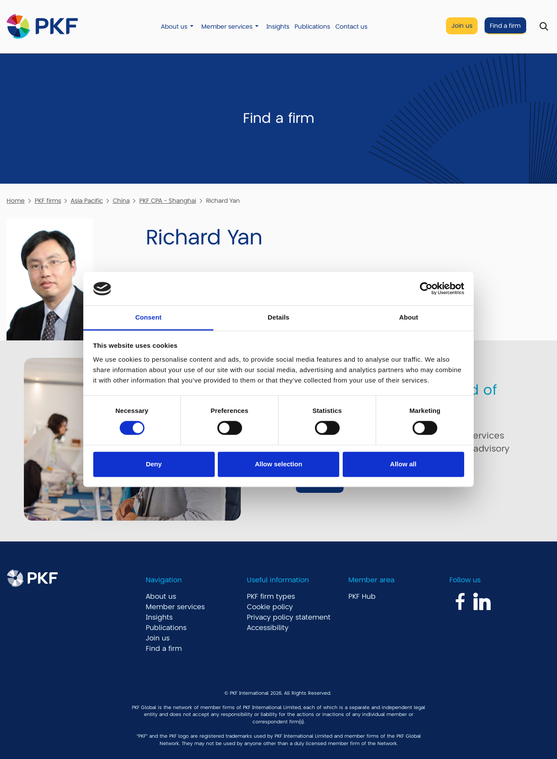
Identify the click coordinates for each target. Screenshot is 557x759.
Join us (462, 26)
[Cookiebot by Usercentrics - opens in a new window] (426, 288)
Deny (154, 464)
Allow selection (278, 464)
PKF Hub (362, 596)
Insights (277, 26)
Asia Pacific (87, 201)
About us (174, 26)
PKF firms (48, 201)
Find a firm (505, 26)
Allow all (403, 464)
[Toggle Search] (543, 26)
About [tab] (408, 317)
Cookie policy (270, 607)
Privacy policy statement (289, 617)
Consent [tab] (148, 317)
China (121, 201)
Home (16, 201)
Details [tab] (278, 317)
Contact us (351, 26)
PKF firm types (271, 596)
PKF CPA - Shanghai (167, 201)
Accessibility (267, 628)
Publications (312, 26)
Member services (226, 26)
